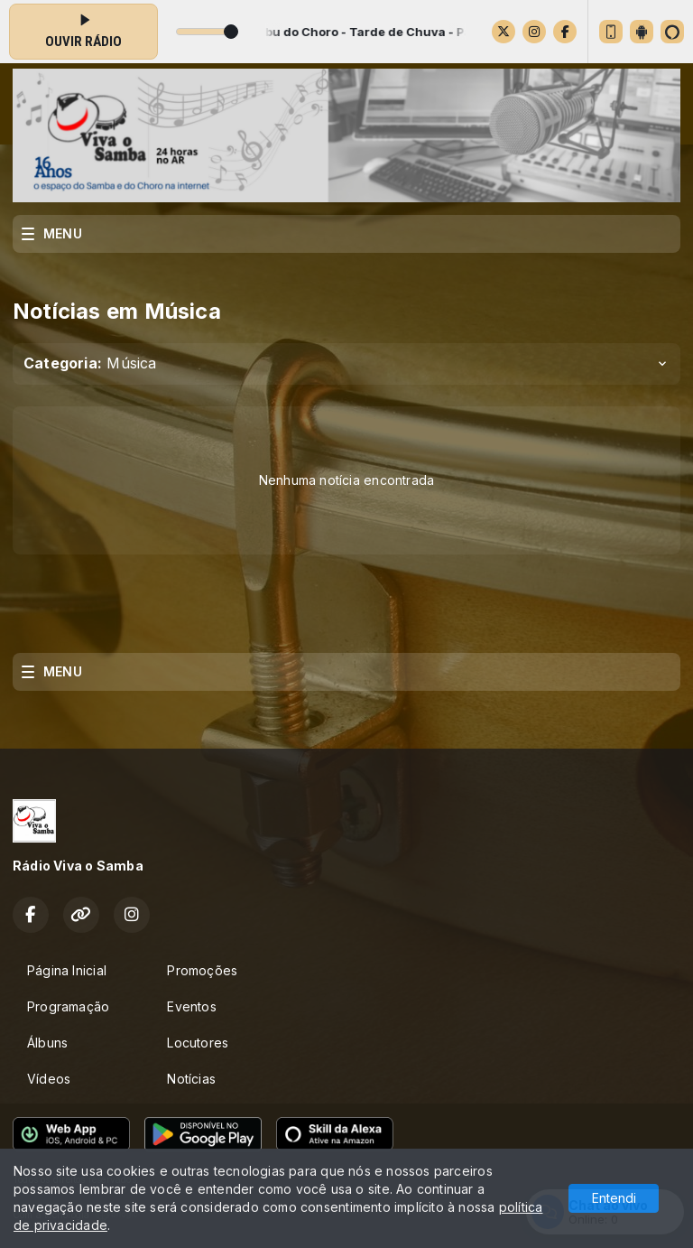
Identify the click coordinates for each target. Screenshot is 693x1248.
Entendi (614, 1198)
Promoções (202, 970)
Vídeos (48, 1078)
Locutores (197, 1042)
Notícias (191, 1078)
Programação (68, 1006)
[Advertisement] (346, 609)
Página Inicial (66, 970)
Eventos (191, 1006)
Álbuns (47, 1042)
